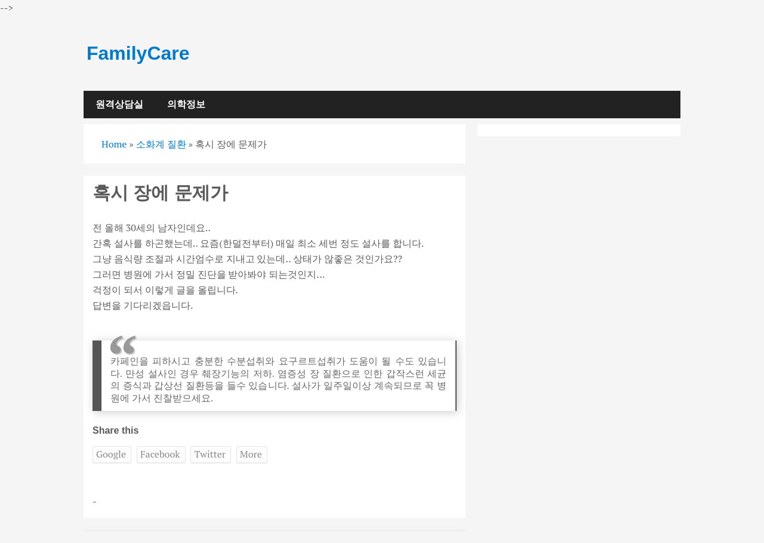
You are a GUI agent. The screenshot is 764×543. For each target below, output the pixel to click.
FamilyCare (138, 53)
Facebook (160, 454)
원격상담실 (119, 104)
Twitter (209, 454)
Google (111, 454)
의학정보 (186, 104)
